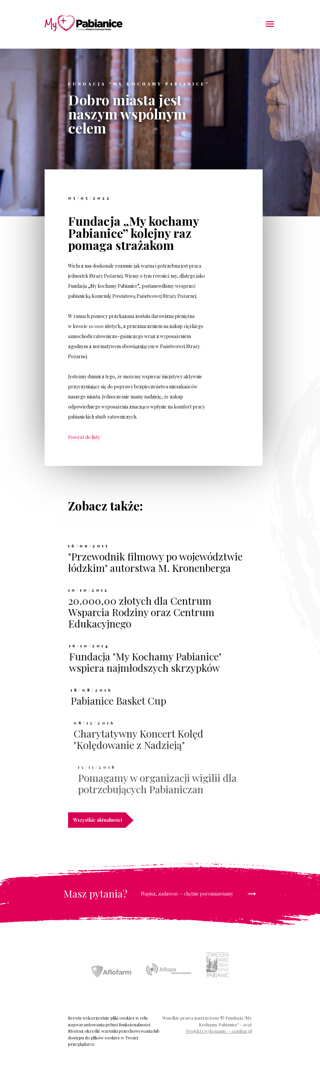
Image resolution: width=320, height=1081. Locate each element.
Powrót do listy (84, 437)
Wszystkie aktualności (99, 820)
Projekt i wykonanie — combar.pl (219, 1031)
